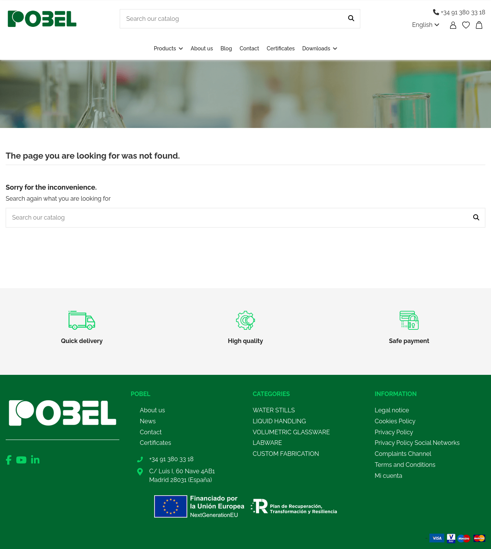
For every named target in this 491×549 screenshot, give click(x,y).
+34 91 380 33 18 (459, 12)
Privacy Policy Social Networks (417, 442)
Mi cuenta (388, 475)
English (425, 24)
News (148, 421)
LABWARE (267, 442)
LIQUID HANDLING (279, 421)
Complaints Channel (403, 453)
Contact (151, 432)
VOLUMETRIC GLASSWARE (291, 432)
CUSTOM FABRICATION (286, 453)
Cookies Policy (395, 421)
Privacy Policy (394, 432)
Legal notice (392, 410)
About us (152, 410)
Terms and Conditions (405, 464)
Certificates (155, 442)
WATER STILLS (274, 410)
